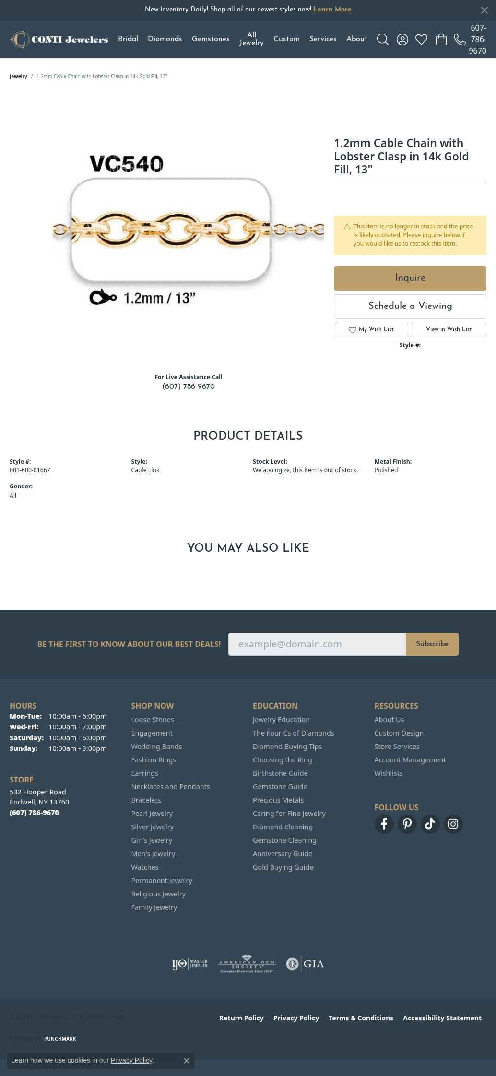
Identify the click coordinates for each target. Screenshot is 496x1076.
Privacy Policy (296, 1017)
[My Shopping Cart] (441, 39)
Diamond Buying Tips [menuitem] (287, 746)
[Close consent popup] (186, 1061)
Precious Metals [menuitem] (278, 799)
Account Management (410, 759)
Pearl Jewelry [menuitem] (152, 813)
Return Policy (241, 1017)
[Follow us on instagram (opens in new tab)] (453, 824)
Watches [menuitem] (145, 867)
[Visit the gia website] (305, 964)
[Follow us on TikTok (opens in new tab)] (430, 824)
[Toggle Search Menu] (383, 39)
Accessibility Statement (442, 1017)
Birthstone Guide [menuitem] (280, 773)
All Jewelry (251, 39)
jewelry (18, 76)
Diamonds (165, 39)
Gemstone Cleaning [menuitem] (285, 840)
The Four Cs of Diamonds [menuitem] (293, 732)
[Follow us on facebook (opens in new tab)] (384, 824)
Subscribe (432, 644)
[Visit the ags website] (246, 964)
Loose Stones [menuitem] (152, 719)
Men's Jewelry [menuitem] (153, 853)
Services (323, 39)
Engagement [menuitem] (152, 732)
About (356, 39)
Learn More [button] (332, 9)
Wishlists (389, 773)
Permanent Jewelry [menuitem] (161, 880)
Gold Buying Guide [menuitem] (283, 867)
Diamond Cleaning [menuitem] (283, 826)
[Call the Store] (34, 812)
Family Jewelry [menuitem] (154, 907)
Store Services (397, 746)
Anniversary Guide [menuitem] (282, 853)
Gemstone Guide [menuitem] (280, 786)
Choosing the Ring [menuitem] (282, 759)
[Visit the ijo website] (190, 964)
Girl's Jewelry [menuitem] (151, 840)
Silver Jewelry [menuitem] (152, 826)
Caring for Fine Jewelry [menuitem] (289, 813)
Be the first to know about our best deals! (129, 644)
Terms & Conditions (361, 1017)
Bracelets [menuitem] (146, 799)
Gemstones (211, 39)
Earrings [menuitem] (144, 773)
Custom (286, 39)
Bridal (128, 39)
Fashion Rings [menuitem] (154, 759)
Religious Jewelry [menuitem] (158, 893)
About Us (389, 719)
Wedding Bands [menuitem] (156, 746)
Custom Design (399, 732)
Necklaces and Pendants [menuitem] (170, 786)
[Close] (484, 10)
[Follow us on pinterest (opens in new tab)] (407, 824)
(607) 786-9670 (188, 387)
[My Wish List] (421, 39)
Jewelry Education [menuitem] (281, 719)
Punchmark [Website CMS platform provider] (60, 1038)
